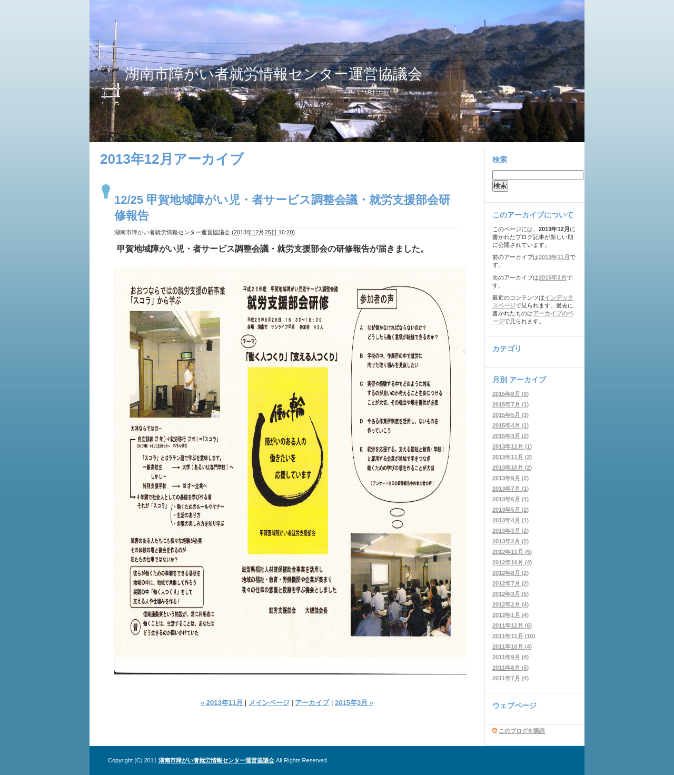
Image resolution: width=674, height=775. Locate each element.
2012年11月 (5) (512, 552)
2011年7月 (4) (510, 678)
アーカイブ (312, 703)
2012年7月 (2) (510, 583)
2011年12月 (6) (512, 625)
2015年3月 (553, 277)
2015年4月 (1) (510, 425)
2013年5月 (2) (510, 509)
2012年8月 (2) (510, 573)
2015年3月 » (354, 703)
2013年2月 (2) (510, 541)
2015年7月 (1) (510, 404)
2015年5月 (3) (510, 415)
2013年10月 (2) (512, 467)
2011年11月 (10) (513, 636)
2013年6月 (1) (510, 499)
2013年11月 (554, 257)
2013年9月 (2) (510, 478)
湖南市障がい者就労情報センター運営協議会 (273, 74)
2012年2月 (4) (510, 604)
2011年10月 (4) (512, 646)
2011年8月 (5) (510, 667)
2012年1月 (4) (510, 615)
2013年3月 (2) (510, 531)
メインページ (269, 703)
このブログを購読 (522, 731)
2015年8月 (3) (510, 394)
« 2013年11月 (222, 703)
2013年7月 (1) (510, 488)
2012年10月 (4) (512, 562)
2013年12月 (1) (512, 446)
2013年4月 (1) (510, 520)
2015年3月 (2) (510, 436)
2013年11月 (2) (512, 457)
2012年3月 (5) (510, 594)
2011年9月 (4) (510, 657)
